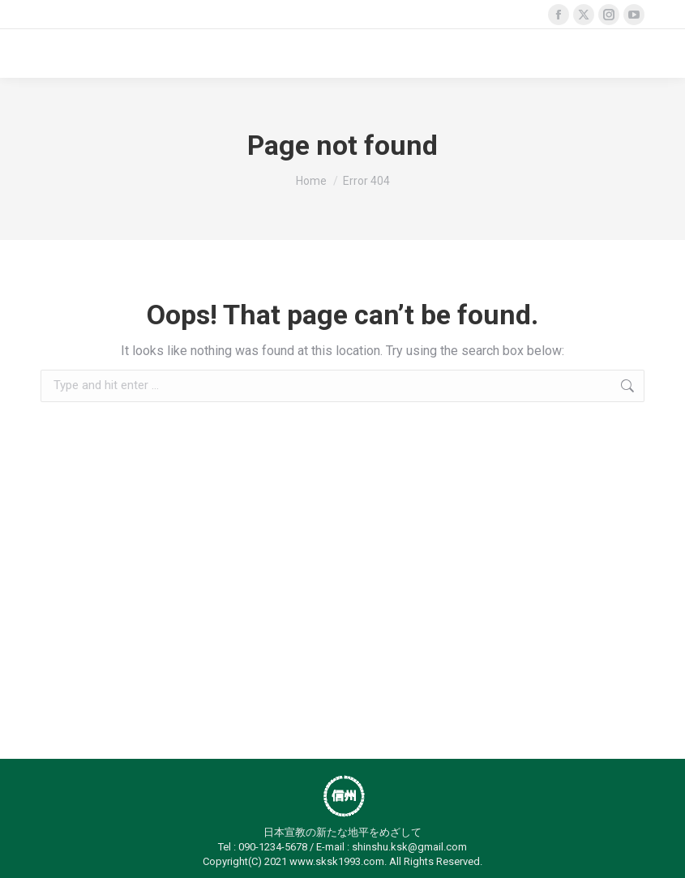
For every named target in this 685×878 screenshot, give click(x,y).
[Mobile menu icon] (625, 53)
